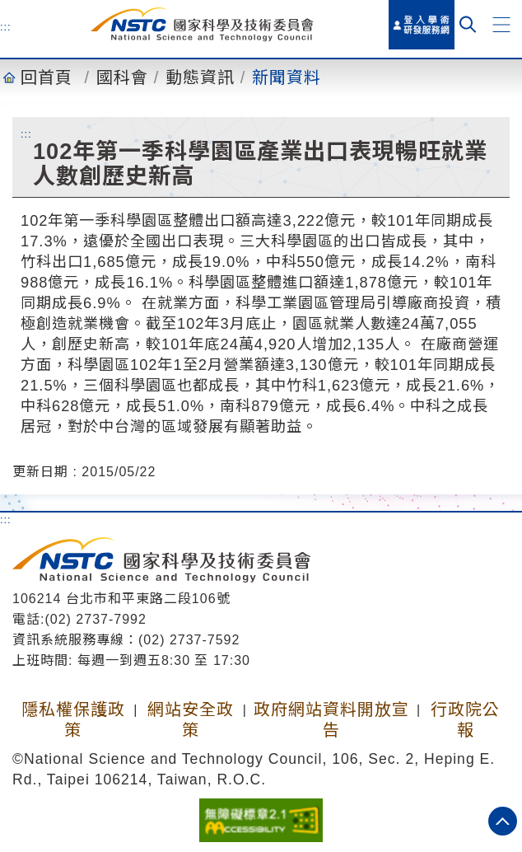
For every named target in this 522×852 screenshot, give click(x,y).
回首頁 (46, 77)
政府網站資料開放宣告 (331, 719)
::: (6, 26)
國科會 (122, 77)
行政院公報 (465, 719)
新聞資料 (286, 77)
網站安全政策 (190, 719)
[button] (501, 24)
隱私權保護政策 (73, 719)
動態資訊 (200, 77)
